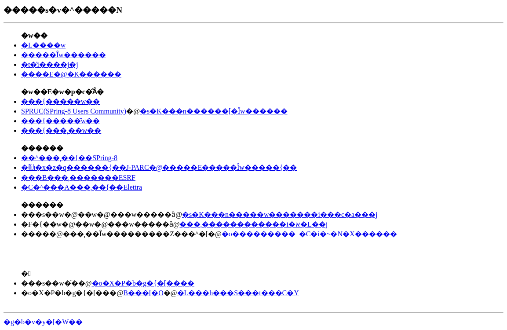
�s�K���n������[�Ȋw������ (214, 111)
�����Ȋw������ (63, 55)
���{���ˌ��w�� (61, 130)
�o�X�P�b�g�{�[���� (143, 283)
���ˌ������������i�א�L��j (253, 224)
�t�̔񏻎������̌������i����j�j (49, 64)
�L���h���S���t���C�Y (238, 293)
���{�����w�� (60, 101)
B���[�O (143, 293)
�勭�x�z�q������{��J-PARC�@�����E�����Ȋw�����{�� (159, 167)
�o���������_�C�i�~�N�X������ (309, 234)
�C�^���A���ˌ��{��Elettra (81, 187)
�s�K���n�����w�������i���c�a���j (279, 214)
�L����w (43, 45)
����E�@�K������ (71, 74)
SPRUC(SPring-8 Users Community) (73, 111)
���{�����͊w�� (60, 121)
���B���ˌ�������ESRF (78, 177)
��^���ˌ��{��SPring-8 (69, 157)
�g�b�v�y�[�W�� (43, 322)
